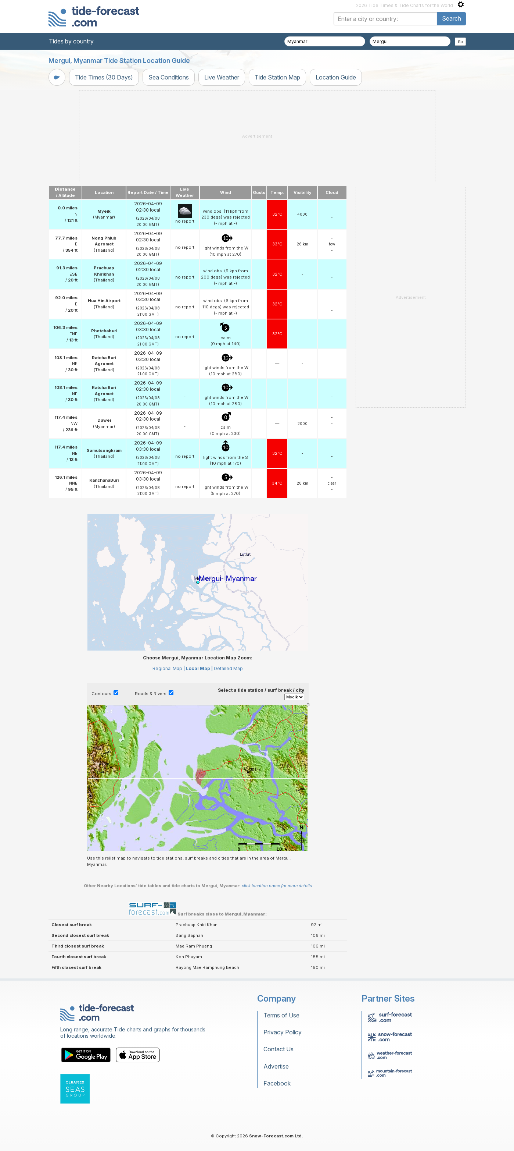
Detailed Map (228, 668)
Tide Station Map (277, 77)
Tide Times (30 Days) (104, 77)
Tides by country (71, 41)
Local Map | (199, 668)
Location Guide (336, 77)
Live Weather (221, 77)
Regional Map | (168, 668)
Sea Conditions (168, 77)
